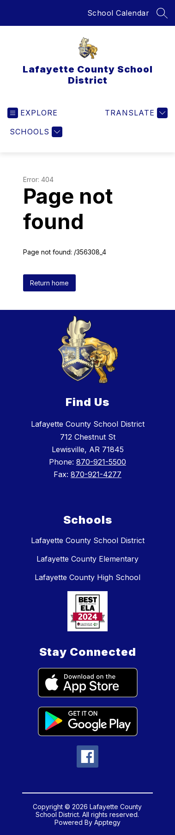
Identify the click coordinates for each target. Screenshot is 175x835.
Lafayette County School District (88, 540)
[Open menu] (32, 113)
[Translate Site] (135, 113)
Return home (49, 283)
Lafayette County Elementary (87, 558)
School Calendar (118, 13)
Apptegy (107, 822)
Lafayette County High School (87, 577)
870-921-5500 (101, 461)
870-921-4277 (96, 474)
